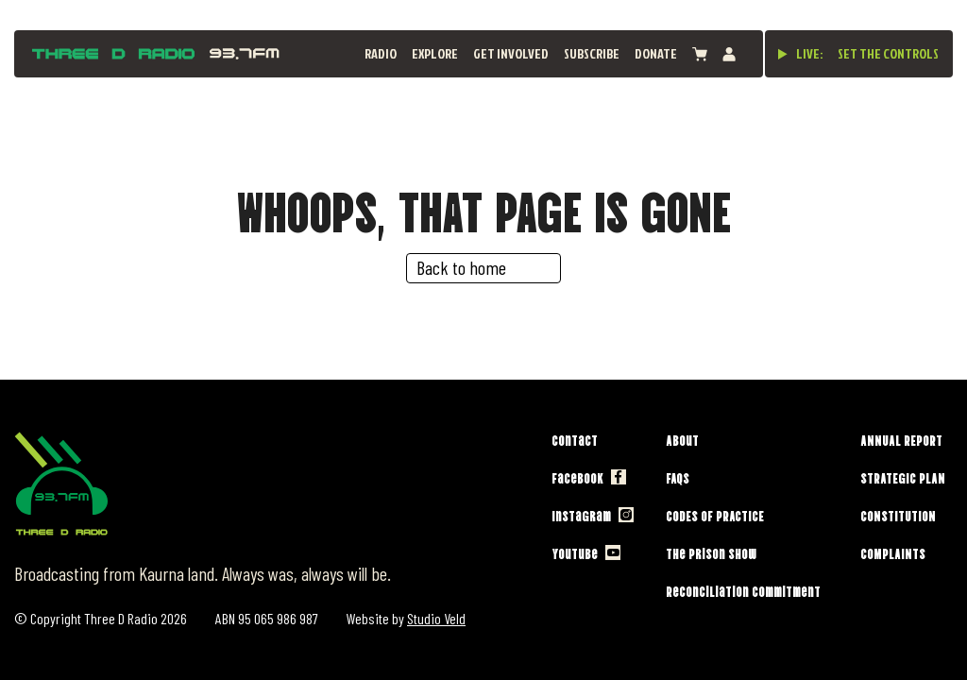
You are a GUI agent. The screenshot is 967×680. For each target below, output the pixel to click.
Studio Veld (436, 618)
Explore (435, 53)
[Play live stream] (783, 54)
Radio (381, 53)
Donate (656, 53)
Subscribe (591, 53)
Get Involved (511, 53)
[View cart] (699, 54)
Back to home (461, 267)
